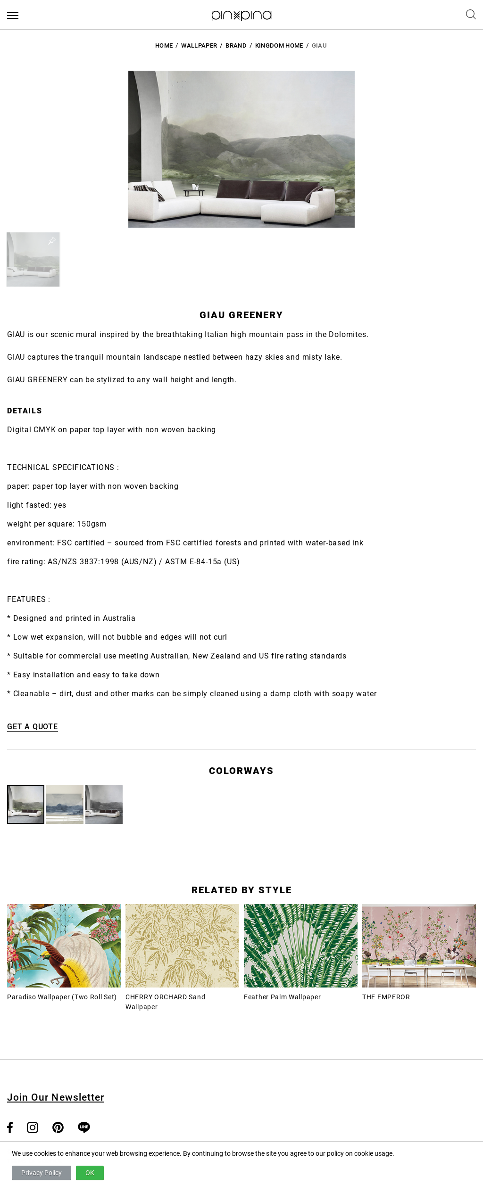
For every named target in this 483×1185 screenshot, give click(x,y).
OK (89, 1173)
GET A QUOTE (32, 726)
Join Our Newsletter (55, 1097)
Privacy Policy (41, 1173)
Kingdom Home (279, 45)
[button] (33, 259)
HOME (164, 45)
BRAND (236, 45)
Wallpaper (199, 45)
